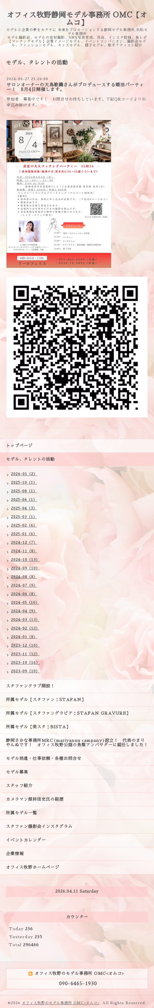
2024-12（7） (24, 542)
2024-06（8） (24, 594)
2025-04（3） (24, 508)
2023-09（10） (25, 671)
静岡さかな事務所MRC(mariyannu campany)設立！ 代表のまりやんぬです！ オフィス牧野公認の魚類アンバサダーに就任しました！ (77, 742)
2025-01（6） (24, 534)
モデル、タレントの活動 (30, 459)
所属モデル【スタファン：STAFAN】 (46, 700)
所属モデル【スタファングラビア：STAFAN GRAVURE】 (68, 713)
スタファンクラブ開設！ (30, 686)
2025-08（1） (24, 491)
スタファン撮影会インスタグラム (39, 826)
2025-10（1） (24, 482)
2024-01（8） (24, 637)
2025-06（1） (24, 499)
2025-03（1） (24, 517)
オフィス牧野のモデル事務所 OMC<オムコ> (61, 1003)
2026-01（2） (24, 474)
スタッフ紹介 (19, 786)
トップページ (19, 446)
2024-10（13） (25, 560)
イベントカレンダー (26, 840)
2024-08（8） (24, 577)
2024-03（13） (25, 620)
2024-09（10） (25, 568)
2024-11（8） (24, 551)
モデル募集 (17, 772)
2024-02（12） (25, 628)
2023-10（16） (25, 662)
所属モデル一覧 (21, 813)
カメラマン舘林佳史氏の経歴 (35, 799)
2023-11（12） (25, 654)
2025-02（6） (24, 525)
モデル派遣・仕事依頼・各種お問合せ (43, 758)
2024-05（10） (25, 602)
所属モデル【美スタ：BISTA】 (38, 727)
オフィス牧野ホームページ (32, 867)
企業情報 (15, 854)
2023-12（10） (25, 645)
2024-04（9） (24, 611)
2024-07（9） (24, 585)
